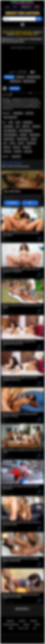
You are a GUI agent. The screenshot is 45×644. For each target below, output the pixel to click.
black (11, 122)
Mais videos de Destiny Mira (15, 166)
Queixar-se (20, 77)
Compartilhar (15, 81)
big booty (23, 135)
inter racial (28, 151)
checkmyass (15, 88)
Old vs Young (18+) (10, 117)
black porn (26, 147)
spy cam (21, 143)
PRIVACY (37, 625)
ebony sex (16, 147)
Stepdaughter (18, 113)
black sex (7, 147)
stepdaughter (27, 122)
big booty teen (34, 135)
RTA (34, 628)
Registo (7, 7)
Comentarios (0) (29, 81)
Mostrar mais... (22, 609)
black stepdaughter (25, 131)
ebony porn (7, 151)
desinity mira (31, 143)
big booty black (9, 139)
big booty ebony (22, 139)
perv (5, 143)
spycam (33, 139)
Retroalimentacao (11, 625)
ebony (18, 122)
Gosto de (10, 72)
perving (12, 143)
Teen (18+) (29, 113)
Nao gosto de (13, 72)
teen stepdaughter (10, 131)
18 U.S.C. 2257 (23, 628)
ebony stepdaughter (10, 135)
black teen (25, 126)
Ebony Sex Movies (15, 640)
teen (17, 126)
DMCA (11, 628)
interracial (17, 151)
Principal (10, 621)
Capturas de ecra (33, 77)
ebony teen (36, 126)
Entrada (15, 7)
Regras (26, 625)
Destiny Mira (16, 156)
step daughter (8, 126)
